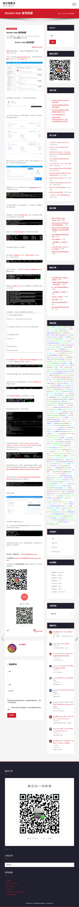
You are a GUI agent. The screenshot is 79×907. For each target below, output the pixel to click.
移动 (71, 327)
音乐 (67, 355)
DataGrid (65, 515)
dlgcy (59, 487)
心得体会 (63, 401)
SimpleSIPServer (50, 473)
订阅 (8, 709)
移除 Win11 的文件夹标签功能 (57, 187)
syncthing (70, 383)
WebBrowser (62, 349)
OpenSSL (60, 361)
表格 (72, 461)
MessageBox (61, 427)
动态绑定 (60, 423)
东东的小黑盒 (10, 886)
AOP (56, 493)
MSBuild (61, 337)
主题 (67, 379)
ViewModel (54, 363)
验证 (71, 353)
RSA (48, 477)
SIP (50, 465)
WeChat (71, 457)
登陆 (61, 495)
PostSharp (58, 475)
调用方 (71, 351)
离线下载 (51, 441)
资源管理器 (61, 431)
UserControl (51, 413)
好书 (72, 415)
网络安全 (72, 503)
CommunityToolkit (51, 343)
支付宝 (72, 385)
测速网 (63, 439)
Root (70, 387)
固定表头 (67, 501)
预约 (55, 349)
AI (49, 335)
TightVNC (61, 333)
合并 (50, 347)
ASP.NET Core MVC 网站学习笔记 (59, 147)
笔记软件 (62, 359)
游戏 (65, 431)
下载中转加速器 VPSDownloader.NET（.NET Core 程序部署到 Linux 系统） (60, 119)
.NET (66, 413)
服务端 (54, 401)
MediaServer (66, 391)
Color (59, 327)
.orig (54, 423)
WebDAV (69, 419)
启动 (60, 443)
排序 (54, 441)
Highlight (55, 489)
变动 (60, 509)
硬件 (65, 347)
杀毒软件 (56, 427)
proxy (55, 337)
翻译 (49, 383)
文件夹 (57, 441)
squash (68, 401)
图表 (55, 397)
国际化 (71, 407)
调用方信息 (55, 521)
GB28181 (61, 453)
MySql (48, 481)
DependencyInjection (69, 395)
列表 (63, 419)
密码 (53, 459)
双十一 (51, 423)
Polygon (65, 483)
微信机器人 (66, 397)
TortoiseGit (58, 471)
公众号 (62, 477)
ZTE (66, 421)
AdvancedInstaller (68, 429)
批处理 (72, 419)
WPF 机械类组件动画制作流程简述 (59, 159)
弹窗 (70, 431)
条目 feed (54, 543)
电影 (57, 437)
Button (52, 479)
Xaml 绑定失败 (65, 423)
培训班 (64, 337)
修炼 (60, 469)
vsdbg (58, 331)
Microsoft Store (51, 491)
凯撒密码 (65, 471)
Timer (66, 383)
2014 (68, 483)
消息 (64, 413)
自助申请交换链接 (12, 894)
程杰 (71, 373)
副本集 (69, 441)
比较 (65, 327)
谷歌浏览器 (60, 485)
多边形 (65, 441)
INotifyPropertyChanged (55, 359)
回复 (72, 449)
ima (68, 333)
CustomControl (55, 373)
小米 (59, 461)
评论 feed (54, 547)
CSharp (67, 519)
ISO (58, 447)
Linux (52, 475)
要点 (68, 415)
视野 (55, 365)
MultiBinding (68, 473)
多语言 (52, 485)
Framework (67, 353)
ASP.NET (49, 425)
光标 (53, 385)
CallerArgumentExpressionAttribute (54, 501)
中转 (49, 451)
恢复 (65, 381)
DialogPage (66, 393)
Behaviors (51, 365)
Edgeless (63, 519)
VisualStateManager (63, 465)
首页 (59, 13)
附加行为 (72, 399)
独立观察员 (9, 3)
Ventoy (70, 423)
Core (52, 335)
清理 (72, 441)
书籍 (48, 453)
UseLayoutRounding (63, 343)
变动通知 (66, 365)
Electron (54, 503)
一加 (60, 381)
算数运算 (50, 345)
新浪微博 (63, 353)
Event (48, 523)
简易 (48, 461)
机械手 (52, 337)
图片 (63, 497)
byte (53, 377)
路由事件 (55, 355)
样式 (69, 471)
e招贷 (64, 463)
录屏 (61, 507)
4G (57, 383)
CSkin (62, 471)
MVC (48, 421)
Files (54, 431)
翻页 (48, 401)
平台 (53, 519)
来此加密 (52, 349)
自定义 (52, 465)
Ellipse (65, 405)
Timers (50, 401)
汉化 (68, 467)
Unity (56, 461)
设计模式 (49, 479)
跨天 (65, 459)
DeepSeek (49, 429)
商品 (56, 383)
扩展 (51, 355)
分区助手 (52, 329)
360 (71, 361)
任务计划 (56, 477)
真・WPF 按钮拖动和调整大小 (60, 287)
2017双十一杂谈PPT (57, 296)
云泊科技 (54, 345)
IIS (50, 449)
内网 (63, 367)
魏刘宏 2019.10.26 (37, 47)
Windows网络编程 (54, 443)
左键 (67, 431)
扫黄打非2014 (61, 429)
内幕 (48, 335)
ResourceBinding (62, 425)
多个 (73, 359)
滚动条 (63, 509)
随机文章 (60, 373)
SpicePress (60, 371)
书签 (56, 519)
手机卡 (55, 381)
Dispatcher (55, 445)
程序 (69, 453)
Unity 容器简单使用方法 (58, 114)
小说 (48, 407)
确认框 (61, 341)
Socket (58, 355)
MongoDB (58, 517)
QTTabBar (68, 481)
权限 (62, 443)
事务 (63, 345)
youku (59, 401)
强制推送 (65, 399)
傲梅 (55, 405)
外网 (50, 447)
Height (50, 455)
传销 (58, 381)
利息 (56, 331)
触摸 (53, 403)
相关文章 (69, 479)
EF (56, 447)
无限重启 (51, 407)
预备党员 (71, 357)
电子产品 (52, 369)
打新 (53, 449)
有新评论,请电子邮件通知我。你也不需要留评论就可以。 (24, 708)
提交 (50, 463)
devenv (69, 515)
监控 (63, 447)
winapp (48, 349)
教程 (19, 36)
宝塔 (57, 507)
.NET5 (48, 405)
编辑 (64, 517)
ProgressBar (68, 385)
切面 (61, 367)
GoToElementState (58, 513)
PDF (67, 451)
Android (55, 483)
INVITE (71, 481)
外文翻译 (64, 331)
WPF (57, 431)
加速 (57, 423)
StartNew (53, 331)
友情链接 (52, 405)
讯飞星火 (51, 411)
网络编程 (52, 509)
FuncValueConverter (55, 419)
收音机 (66, 369)
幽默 (55, 509)
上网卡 (62, 387)
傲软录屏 (67, 503)
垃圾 (69, 509)
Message (49, 483)
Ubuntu (48, 329)
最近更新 (52, 397)
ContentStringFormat (51, 437)
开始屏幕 (54, 361)
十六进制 (71, 365)
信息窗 (50, 435)
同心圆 (57, 333)
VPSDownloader (50, 427)
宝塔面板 (70, 347)
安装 (54, 439)
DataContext (49, 499)
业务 (62, 455)
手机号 (63, 369)
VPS (73, 451)
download (57, 343)
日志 (58, 337)
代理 (68, 407)
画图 (61, 395)
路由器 (48, 449)
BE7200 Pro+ (59, 449)
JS (64, 371)
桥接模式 (71, 421)
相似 (52, 483)
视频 (60, 409)
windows (56, 369)
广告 (70, 371)
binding (66, 367)
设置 (72, 515)
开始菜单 (59, 483)
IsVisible (70, 477)
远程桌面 (72, 427)
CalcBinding (58, 455)
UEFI (56, 367)
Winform (49, 371)
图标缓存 (70, 355)
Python (61, 327)
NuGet (58, 435)
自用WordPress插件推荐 (56, 192)
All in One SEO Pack (57, 411)
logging (60, 345)
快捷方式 (56, 485)
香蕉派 (69, 463)
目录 (55, 507)
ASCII (49, 379)
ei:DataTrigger (56, 421)
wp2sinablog (49, 469)
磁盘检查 (61, 413)
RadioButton (52, 523)
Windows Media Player (55, 357)
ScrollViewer (65, 339)
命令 (52, 503)
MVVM (52, 495)
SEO (48, 455)
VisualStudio (52, 393)
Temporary (65, 411)
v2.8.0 (72, 387)
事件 (68, 411)
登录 (62, 469)
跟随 (66, 467)
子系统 (57, 509)
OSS (56, 433)
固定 (70, 485)
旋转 (48, 393)
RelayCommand (58, 351)
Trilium (57, 425)
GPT (70, 415)
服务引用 (53, 417)
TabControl (58, 417)
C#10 (56, 379)
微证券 (63, 395)
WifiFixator (67, 417)
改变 (49, 495)
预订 (48, 373)
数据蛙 (71, 363)
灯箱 (49, 515)
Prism (65, 513)
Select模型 (63, 377)
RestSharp (58, 377)
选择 (51, 353)
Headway (54, 511)
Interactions (62, 511)
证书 (51, 493)
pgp (62, 487)
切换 (68, 331)
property (64, 363)
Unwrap (69, 437)
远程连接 (61, 481)
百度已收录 (24, 38)
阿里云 (70, 337)
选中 (72, 437)
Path (70, 507)
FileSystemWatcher (51, 333)
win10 (48, 369)
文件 (49, 395)
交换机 (58, 445)
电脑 (69, 487)
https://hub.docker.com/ (23, 57)
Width (67, 485)
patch (71, 425)
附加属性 (52, 395)
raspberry (68, 381)
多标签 (55, 481)
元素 (59, 367)
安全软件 (51, 439)
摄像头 (58, 349)
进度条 (61, 475)
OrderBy (68, 425)
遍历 (66, 419)
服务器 (72, 375)
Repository (56, 413)
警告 (69, 427)
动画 (49, 353)
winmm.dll (54, 457)
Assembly (71, 391)
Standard (49, 467)
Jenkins (55, 429)
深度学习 (49, 337)
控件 (66, 359)
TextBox (63, 421)
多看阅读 (59, 385)
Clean (57, 399)
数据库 (54, 455)
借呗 (51, 521)
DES (49, 503)
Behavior (55, 387)
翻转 (71, 493)
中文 (54, 461)
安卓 (57, 361)
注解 (64, 383)
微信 (55, 399)
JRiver (57, 335)
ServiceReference (51, 351)
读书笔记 (66, 477)
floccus (71, 453)
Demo (69, 455)
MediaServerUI (50, 507)
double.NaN (49, 457)
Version (48, 489)
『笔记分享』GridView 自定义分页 (59, 142)
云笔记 (59, 499)
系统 (54, 475)
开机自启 (52, 451)
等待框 (60, 441)
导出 (72, 507)
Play (63, 441)
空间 (73, 373)
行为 (50, 511)
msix (57, 409)
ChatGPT (49, 517)
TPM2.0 (53, 433)
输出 (71, 471)
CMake (62, 365)
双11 (53, 477)
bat (58, 453)
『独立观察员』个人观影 (58, 292)
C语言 (57, 375)
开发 (66, 463)
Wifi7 (56, 463)
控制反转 (60, 403)
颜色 (66, 491)
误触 (48, 439)
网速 (53, 381)
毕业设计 (71, 405)
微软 (58, 363)
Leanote (62, 407)
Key (72, 479)
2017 (50, 381)
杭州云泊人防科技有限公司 (61, 415)
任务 (48, 375)
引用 (48, 447)
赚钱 (55, 495)
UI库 (63, 379)
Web (68, 405)
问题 (49, 355)
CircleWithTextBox (59, 339)
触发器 (53, 463)
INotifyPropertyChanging (55, 505)
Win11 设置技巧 (56, 239)
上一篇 (66, 509)
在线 (67, 347)
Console (51, 461)
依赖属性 (71, 329)
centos (26, 36)
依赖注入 (50, 497)
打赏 (24, 597)
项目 (69, 445)
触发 (70, 393)
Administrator (69, 495)
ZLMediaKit (69, 511)
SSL (66, 443)
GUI (66, 437)
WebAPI (72, 335)
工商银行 (54, 497)
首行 (59, 433)
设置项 (48, 505)
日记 (69, 465)
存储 (71, 487)
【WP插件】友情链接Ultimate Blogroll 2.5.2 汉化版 (63, 704)
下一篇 (58, 463)
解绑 (48, 387)
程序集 (53, 367)
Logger (53, 471)
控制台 (55, 453)
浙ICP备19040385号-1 (39, 903)
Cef (70, 497)
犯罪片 (70, 451)
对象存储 (56, 329)
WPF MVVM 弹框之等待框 (59, 302)
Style (60, 447)
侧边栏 (55, 403)
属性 (56, 327)
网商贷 (72, 463)
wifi (60, 397)
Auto (73, 417)
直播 (61, 497)
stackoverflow (55, 469)
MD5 (71, 483)
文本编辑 (53, 327)
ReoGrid (49, 431)
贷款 (59, 437)
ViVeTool (67, 373)
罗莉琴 (52, 513)
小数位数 (53, 347)
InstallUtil (53, 425)
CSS (57, 405)
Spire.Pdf (58, 495)
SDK (60, 421)
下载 (49, 399)
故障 (53, 493)
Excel (70, 519)
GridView (52, 383)
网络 (49, 391)
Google (62, 459)
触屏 (68, 421)
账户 (58, 481)
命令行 (49, 341)
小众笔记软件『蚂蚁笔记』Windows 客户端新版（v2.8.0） (63, 743)
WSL (48, 377)
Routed (66, 427)
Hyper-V (49, 331)
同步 (55, 449)
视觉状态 (70, 521)
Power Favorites (66, 493)
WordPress (68, 403)
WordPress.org (56, 551)
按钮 (61, 355)
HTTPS (48, 475)
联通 (64, 503)
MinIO (50, 433)
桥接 (60, 399)
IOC (70, 333)
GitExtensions (67, 475)
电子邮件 (64, 403)
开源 (71, 411)
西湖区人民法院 (61, 467)
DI (64, 437)
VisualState (49, 363)
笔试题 (58, 397)
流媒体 (67, 457)
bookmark (65, 479)
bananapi (51, 387)
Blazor (50, 471)
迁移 (55, 377)
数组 (69, 449)
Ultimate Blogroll (62, 329)
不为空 (70, 501)
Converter (49, 417)
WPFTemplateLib (66, 351)
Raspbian (66, 387)
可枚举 (69, 443)
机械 (71, 509)
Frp (63, 507)
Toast (61, 391)
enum (63, 501)
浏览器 (48, 397)
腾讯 (52, 389)
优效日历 (9, 889)
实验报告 (65, 455)
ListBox (70, 513)
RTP (56, 385)
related (62, 445)
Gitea (63, 435)
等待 (68, 513)
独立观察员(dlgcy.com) (30, 554)
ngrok (48, 361)
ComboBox (63, 473)
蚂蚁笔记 (60, 379)
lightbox (51, 375)
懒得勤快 (9, 880)
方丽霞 (48, 423)
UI (66, 511)
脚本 (51, 489)
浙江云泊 (53, 467)
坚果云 (71, 445)
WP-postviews (68, 433)
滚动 (61, 435)
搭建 (51, 519)
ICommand (49, 487)
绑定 (63, 381)
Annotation (54, 517)
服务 (68, 371)
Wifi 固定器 (69, 491)
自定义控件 (69, 359)
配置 (73, 371)
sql (71, 455)
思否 (54, 379)
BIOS (56, 395)
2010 (68, 439)
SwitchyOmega (62, 335)
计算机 (68, 363)
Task (49, 443)
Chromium (66, 497)
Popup (68, 469)
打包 (66, 371)
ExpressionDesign (67, 375)
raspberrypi (55, 499)
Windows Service (69, 517)
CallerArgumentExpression (60, 451)
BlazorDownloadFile (61, 457)
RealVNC (68, 327)
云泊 (61, 491)
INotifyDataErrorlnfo (56, 341)
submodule (58, 365)
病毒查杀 (49, 419)
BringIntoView (53, 409)
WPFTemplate (55, 487)
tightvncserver (61, 389)
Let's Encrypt (57, 473)
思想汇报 (66, 453)
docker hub (36, 36)
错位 (62, 399)
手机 (64, 481)
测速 (58, 493)
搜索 (67, 337)
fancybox (72, 439)
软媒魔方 (49, 389)
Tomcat (72, 369)
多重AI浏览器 (65, 449)
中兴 (50, 373)
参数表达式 (57, 491)
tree (62, 483)
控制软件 (49, 327)
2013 (70, 417)
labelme (60, 375)
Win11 (61, 357)
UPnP (50, 477)
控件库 (70, 505)
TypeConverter (60, 503)
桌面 (56, 467)
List (52, 379)
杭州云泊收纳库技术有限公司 (57, 515)
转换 (69, 399)
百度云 (64, 485)
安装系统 (59, 439)
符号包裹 (56, 371)
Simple (51, 421)
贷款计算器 (67, 335)
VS (72, 377)
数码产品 (67, 505)
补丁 (61, 463)
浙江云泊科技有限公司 (69, 447)
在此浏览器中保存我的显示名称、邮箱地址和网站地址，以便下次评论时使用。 (24, 701)
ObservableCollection (69, 345)
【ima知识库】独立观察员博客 (15, 892)
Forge (63, 397)
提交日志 (71, 379)
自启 (71, 367)
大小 (49, 521)
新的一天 (54, 435)
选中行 (48, 519)
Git (47, 433)
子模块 (71, 413)
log (63, 513)
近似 (64, 443)
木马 (65, 389)
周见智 (61, 461)
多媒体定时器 (64, 409)
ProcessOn (69, 409)
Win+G (65, 407)
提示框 (58, 489)
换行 (62, 383)
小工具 (63, 373)
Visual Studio (69, 389)
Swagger (63, 385)
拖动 (53, 429)
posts (71, 475)
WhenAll (65, 445)
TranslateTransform (58, 479)
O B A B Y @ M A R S (13, 883)
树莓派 (64, 469)
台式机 (67, 349)
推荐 (50, 377)
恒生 (71, 469)
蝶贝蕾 (68, 361)
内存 (51, 391)
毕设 (55, 465)
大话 (48, 441)
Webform (58, 511)
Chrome (48, 513)
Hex (59, 477)
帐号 (48, 465)
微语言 (52, 371)
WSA (66, 439)
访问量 (59, 353)
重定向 (59, 387)
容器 (7, 38)
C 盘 (69, 343)
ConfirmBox (57, 391)
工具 (48, 347)
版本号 (52, 399)
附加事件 (62, 347)
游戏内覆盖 (55, 353)
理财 (73, 511)
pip (72, 403)
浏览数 (64, 495)
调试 (66, 401)
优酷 (61, 331)
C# (57, 519)
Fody (54, 335)
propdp (61, 433)
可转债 (57, 523)
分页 (54, 391)
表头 (66, 435)
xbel (73, 477)
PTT (69, 413)
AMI (65, 379)
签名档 (54, 375)
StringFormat (57, 459)
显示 (51, 361)
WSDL (48, 357)
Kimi (58, 345)
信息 (60, 519)
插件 (70, 467)
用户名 (67, 329)
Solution (62, 417)
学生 (69, 369)
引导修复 (53, 447)
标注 (64, 433)
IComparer (66, 341)
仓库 (60, 383)
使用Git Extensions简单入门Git (58, 178)
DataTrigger (65, 487)
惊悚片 (61, 363)
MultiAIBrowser (56, 407)
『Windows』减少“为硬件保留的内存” (59, 195)
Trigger (64, 355)
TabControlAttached (64, 489)
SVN (58, 465)
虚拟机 (62, 437)
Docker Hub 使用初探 (68, 13)
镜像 (11, 38)
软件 (57, 401)
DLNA (69, 341)
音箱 (52, 431)
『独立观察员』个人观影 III (59, 242)
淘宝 (48, 463)
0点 (56, 439)
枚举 (58, 395)
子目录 (53, 415)
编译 (73, 455)
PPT (72, 431)
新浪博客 (63, 505)
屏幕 (68, 357)
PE (59, 507)
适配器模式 (66, 507)
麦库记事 (55, 389)
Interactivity (49, 403)
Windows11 (68, 377)
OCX (48, 511)
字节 (69, 367)
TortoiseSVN (71, 459)
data (72, 333)
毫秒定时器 (60, 521)
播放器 (60, 493)
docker (30, 36)
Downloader (49, 459)
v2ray (48, 509)
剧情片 (64, 461)
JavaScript (49, 415)
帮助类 (58, 497)
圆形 (70, 339)
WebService (49, 445)
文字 (51, 385)
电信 (61, 419)
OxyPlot (52, 481)
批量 (67, 459)
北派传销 (58, 347)
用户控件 (69, 461)
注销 (62, 517)
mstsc (48, 359)
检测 (63, 491)
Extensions (65, 521)
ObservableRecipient (59, 393)
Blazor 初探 (55, 299)
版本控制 (65, 333)
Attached (65, 361)
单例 (49, 485)
